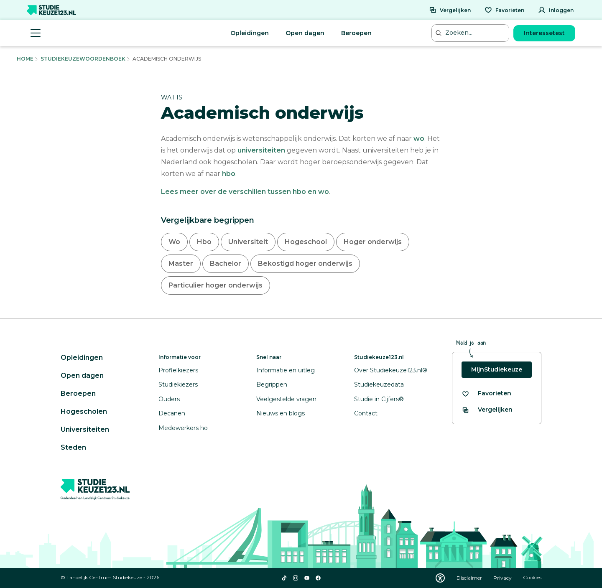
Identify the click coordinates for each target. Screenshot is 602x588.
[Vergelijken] (449, 10)
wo (418, 139)
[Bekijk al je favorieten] (486, 393)
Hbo (204, 242)
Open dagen (305, 33)
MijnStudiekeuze (496, 369)
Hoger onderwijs (373, 242)
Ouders (169, 399)
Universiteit (248, 242)
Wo (174, 242)
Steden (73, 447)
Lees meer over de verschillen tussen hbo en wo (245, 192)
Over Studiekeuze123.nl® (390, 370)
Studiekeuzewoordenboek (83, 59)
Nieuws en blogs (280, 413)
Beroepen (356, 33)
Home (25, 59)
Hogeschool (306, 242)
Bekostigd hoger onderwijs (305, 263)
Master (180, 263)
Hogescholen (84, 411)
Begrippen (271, 384)
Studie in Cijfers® (379, 399)
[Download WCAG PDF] (440, 578)
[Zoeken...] (471, 33)
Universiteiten (85, 429)
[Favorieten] (504, 10)
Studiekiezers (178, 384)
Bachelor (225, 263)
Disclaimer (470, 578)
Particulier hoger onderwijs (215, 285)
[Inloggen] (555, 10)
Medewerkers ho (183, 428)
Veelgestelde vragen (286, 399)
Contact (366, 413)
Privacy (503, 578)
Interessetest (544, 33)
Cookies (532, 578)
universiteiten (261, 150)
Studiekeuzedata (379, 384)
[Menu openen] (35, 33)
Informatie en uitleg (285, 370)
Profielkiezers (178, 370)
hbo (228, 174)
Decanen (171, 413)
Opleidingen (249, 33)
